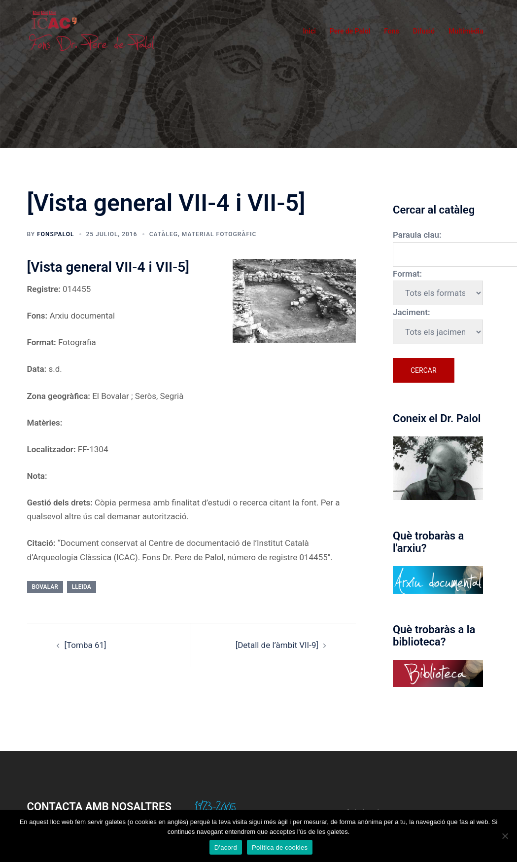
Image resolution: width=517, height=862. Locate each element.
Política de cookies (280, 847)
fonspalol (55, 234)
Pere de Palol (350, 31)
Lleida (81, 586)
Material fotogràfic (219, 234)
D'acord (225, 847)
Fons (391, 31)
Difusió (424, 31)
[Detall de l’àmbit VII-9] (277, 645)
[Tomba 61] (85, 645)
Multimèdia (465, 31)
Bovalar (45, 586)
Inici (309, 31)
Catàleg (163, 234)
